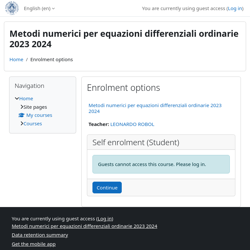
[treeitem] (43, 111)
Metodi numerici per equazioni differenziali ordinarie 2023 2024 (155, 108)
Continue (107, 187)
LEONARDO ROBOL (132, 124)
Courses (32, 123)
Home (16, 59)
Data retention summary (40, 234)
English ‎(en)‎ (37, 8)
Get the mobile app (34, 244)
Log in (235, 8)
